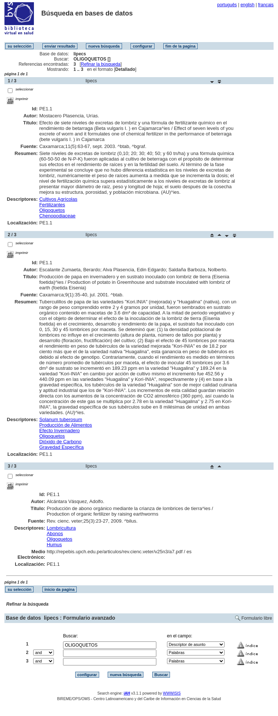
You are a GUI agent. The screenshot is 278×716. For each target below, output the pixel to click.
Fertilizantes (52, 204)
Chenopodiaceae (57, 215)
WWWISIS (172, 693)
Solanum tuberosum (60, 419)
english (247, 4)
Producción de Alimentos (65, 425)
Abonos (55, 533)
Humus (54, 544)
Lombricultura (61, 528)
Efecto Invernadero (59, 430)
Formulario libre (256, 618)
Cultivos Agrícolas (58, 199)
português (227, 4)
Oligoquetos (52, 210)
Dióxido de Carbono (60, 441)
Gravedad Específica (61, 447)
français (266, 4)
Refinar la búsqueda (100, 64)
